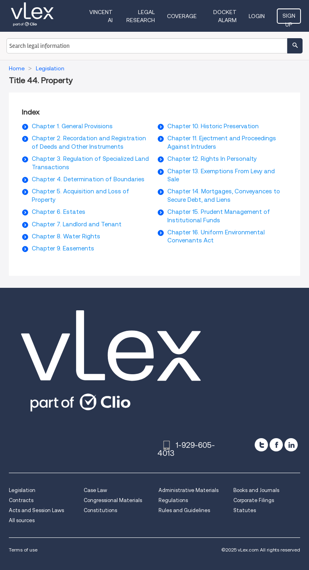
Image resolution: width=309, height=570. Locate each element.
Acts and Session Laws (36, 510)
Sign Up (288, 18)
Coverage (182, 16)
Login (257, 16)
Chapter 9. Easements (63, 248)
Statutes (244, 510)
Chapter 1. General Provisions (72, 126)
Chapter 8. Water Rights (66, 236)
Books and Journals (256, 490)
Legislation (22, 490)
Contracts (21, 500)
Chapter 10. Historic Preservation (213, 126)
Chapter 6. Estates (58, 212)
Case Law (95, 490)
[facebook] (276, 444)
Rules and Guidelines (184, 510)
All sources (22, 520)
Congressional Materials (113, 500)
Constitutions (100, 510)
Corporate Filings (253, 500)
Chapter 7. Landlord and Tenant (77, 224)
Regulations (173, 500)
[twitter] (261, 444)
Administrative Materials (188, 490)
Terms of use (23, 549)
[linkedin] (291, 444)
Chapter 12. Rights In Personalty (212, 159)
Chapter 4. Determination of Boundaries (88, 179)
